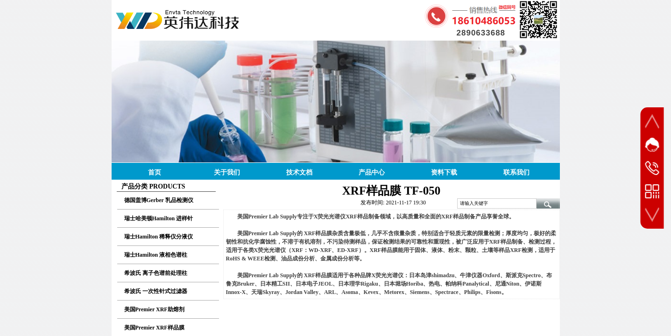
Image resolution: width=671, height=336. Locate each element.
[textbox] (497, 203)
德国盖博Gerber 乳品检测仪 (158, 200)
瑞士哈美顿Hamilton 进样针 (158, 218)
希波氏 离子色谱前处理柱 (155, 273)
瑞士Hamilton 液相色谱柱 (156, 255)
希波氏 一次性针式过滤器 (155, 291)
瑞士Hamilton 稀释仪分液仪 (158, 236)
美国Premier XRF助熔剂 (154, 309)
